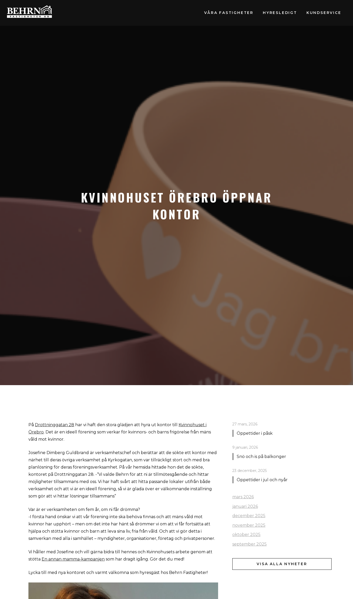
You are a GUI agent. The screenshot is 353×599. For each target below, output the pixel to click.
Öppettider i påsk (255, 433)
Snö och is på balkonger (261, 456)
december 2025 (248, 515)
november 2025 (248, 525)
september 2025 (249, 544)
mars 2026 (243, 496)
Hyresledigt (280, 12)
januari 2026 (245, 506)
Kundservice (323, 12)
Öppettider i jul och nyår (262, 479)
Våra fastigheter (229, 12)
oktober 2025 (246, 534)
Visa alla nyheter (282, 564)
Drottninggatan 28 (54, 424)
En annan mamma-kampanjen (73, 559)
